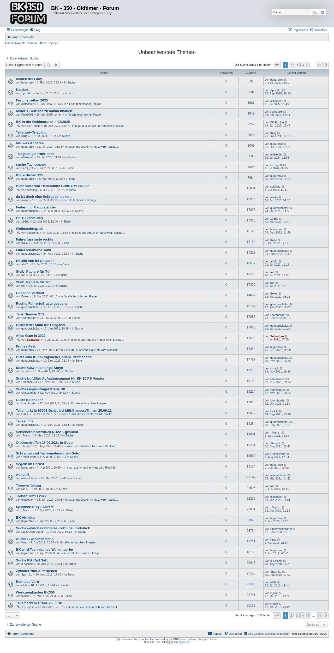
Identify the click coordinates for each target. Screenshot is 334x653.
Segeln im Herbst (30, 464)
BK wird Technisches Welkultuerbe (44, 550)
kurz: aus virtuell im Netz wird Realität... (100, 125)
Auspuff (22, 475)
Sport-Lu (26, 93)
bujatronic (27, 82)
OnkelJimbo (29, 456)
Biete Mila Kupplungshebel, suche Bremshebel (54, 357)
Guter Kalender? (29, 400)
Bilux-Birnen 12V (30, 175)
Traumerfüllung (28, 485)
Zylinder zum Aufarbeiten (36, 571)
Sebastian (33, 339)
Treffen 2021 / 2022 (31, 496)
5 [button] (309, 65)
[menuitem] (35, 30)
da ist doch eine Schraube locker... (44, 197)
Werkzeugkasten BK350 (35, 592)
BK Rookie (33, 125)
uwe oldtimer (29, 478)
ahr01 (25, 264)
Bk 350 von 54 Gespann (35, 261)
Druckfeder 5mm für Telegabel (40, 325)
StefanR (26, 446)
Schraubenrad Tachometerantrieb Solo (47, 453)
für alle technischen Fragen (84, 103)
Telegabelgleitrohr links (35, 154)
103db (25, 221)
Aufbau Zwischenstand (34, 539)
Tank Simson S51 (30, 314)
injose (25, 595)
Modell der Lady (29, 79)
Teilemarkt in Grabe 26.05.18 (39, 603)
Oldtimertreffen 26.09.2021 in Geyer (45, 443)
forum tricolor (145, 639)
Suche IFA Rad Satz (32, 560)
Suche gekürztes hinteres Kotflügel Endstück (53, 528)
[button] (277, 65)
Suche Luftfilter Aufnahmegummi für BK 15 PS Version (60, 378)
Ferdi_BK (27, 168)
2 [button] (291, 65)
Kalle (24, 242)
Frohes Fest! (26, 346)
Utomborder (29, 317)
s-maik (25, 371)
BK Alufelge (25, 517)
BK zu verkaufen (29, 218)
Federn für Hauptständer (36, 207)
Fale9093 (27, 114)
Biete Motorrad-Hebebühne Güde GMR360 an (53, 186)
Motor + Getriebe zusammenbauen (44, 111)
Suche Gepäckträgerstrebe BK (41, 389)
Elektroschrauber (32, 531)
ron (23, 275)
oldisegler (27, 103)
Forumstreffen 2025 (32, 100)
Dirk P (25, 414)
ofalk (24, 585)
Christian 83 (29, 382)
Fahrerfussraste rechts (34, 239)
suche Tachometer (31, 164)
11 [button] (319, 65)
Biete (71, 93)
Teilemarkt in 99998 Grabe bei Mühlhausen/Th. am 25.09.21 (64, 410)
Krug (24, 135)
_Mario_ (26, 435)
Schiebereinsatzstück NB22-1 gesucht (47, 432)
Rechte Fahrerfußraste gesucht (41, 303)
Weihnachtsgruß (29, 229)
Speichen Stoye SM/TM (34, 507)
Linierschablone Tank (33, 250)
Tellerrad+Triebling (31, 132)
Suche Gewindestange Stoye (39, 368)
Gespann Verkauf (30, 293)
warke (25, 200)
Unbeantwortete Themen (21, 43)
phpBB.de (184, 642)
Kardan (22, 90)
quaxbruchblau (30, 210)
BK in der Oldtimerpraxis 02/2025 (43, 122)
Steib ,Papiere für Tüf (33, 271)
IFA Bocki (27, 563)
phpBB (173, 639)
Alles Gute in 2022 (31, 336)
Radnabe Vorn (27, 582)
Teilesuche (24, 421)
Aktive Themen (48, 43)
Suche (71, 82)
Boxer (25, 296)
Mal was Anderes (30, 143)
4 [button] (303, 65)
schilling (32, 189)
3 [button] (297, 65)
